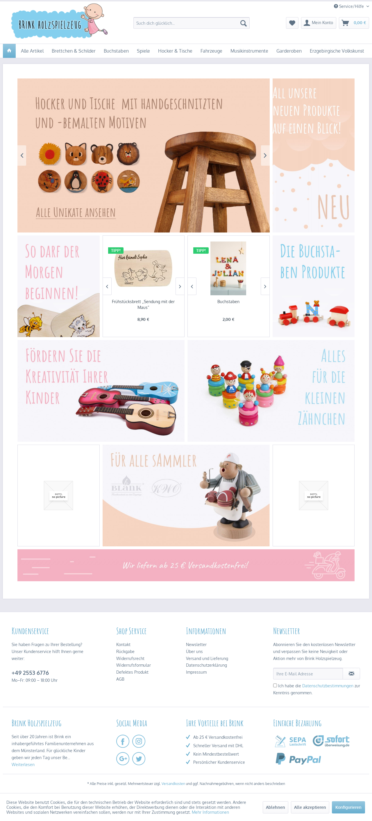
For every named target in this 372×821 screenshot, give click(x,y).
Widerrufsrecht (130, 658)
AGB (120, 679)
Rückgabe (125, 651)
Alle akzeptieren (310, 807)
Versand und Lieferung (207, 658)
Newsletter (196, 644)
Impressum (196, 672)
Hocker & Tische (143, 155)
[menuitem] (191, 23)
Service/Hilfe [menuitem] (349, 6)
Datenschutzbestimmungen (327, 685)
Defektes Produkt (132, 672)
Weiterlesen (23, 764)
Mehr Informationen (210, 812)
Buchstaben (228, 301)
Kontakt (123, 644)
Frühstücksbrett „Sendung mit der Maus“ (143, 304)
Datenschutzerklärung (206, 665)
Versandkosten (173, 783)
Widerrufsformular (133, 665)
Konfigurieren (348, 807)
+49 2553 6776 (30, 672)
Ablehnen (275, 807)
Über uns (194, 651)
